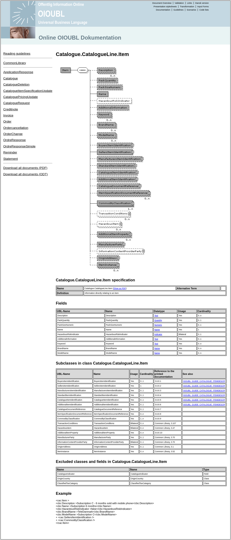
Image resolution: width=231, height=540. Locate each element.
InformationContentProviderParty (72, 442)
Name (60, 329)
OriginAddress (64, 447)
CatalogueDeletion (16, 84)
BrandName (63, 348)
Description (63, 315)
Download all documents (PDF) (25, 168)
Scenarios (191, 10)
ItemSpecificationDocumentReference (75, 414)
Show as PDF (119, 288)
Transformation (187, 6)
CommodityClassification (69, 418)
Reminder (10, 152)
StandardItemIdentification (69, 395)
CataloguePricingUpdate (20, 97)
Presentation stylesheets (165, 6)
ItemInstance (63, 451)
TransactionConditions (68, 423)
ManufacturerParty (66, 437)
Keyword (61, 344)
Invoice (8, 115)
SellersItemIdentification (68, 386)
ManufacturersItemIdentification (72, 390)
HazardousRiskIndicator (68, 334)
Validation (179, 3)
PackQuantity (64, 320)
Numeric (158, 325)
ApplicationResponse (18, 72)
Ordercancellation (15, 128)
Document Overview (161, 3)
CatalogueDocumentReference (72, 409)
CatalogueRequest (16, 103)
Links (189, 3)
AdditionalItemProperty (68, 433)
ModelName (63, 353)
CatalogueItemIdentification (70, 400)
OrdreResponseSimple (19, 146)
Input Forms (203, 6)
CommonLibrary (14, 63)
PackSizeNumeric (66, 325)
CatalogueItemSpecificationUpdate (27, 91)
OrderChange (13, 134)
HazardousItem (64, 428)
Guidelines (178, 10)
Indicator (158, 334)
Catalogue (10, 78)
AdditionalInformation (67, 339)
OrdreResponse (14, 140)
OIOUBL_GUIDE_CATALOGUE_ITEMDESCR (204, 381)
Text (156, 315)
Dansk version (202, 3)
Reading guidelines (16, 53)
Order (7, 121)
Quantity (158, 320)
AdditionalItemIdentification (70, 404)
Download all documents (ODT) (25, 174)
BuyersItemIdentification (68, 381)
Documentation (163, 10)
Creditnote (10, 109)
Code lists (204, 10)
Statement (10, 158)
